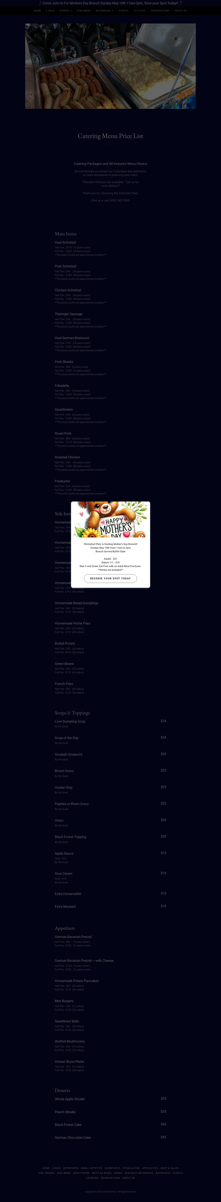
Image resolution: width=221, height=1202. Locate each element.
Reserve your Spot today (110, 578)
